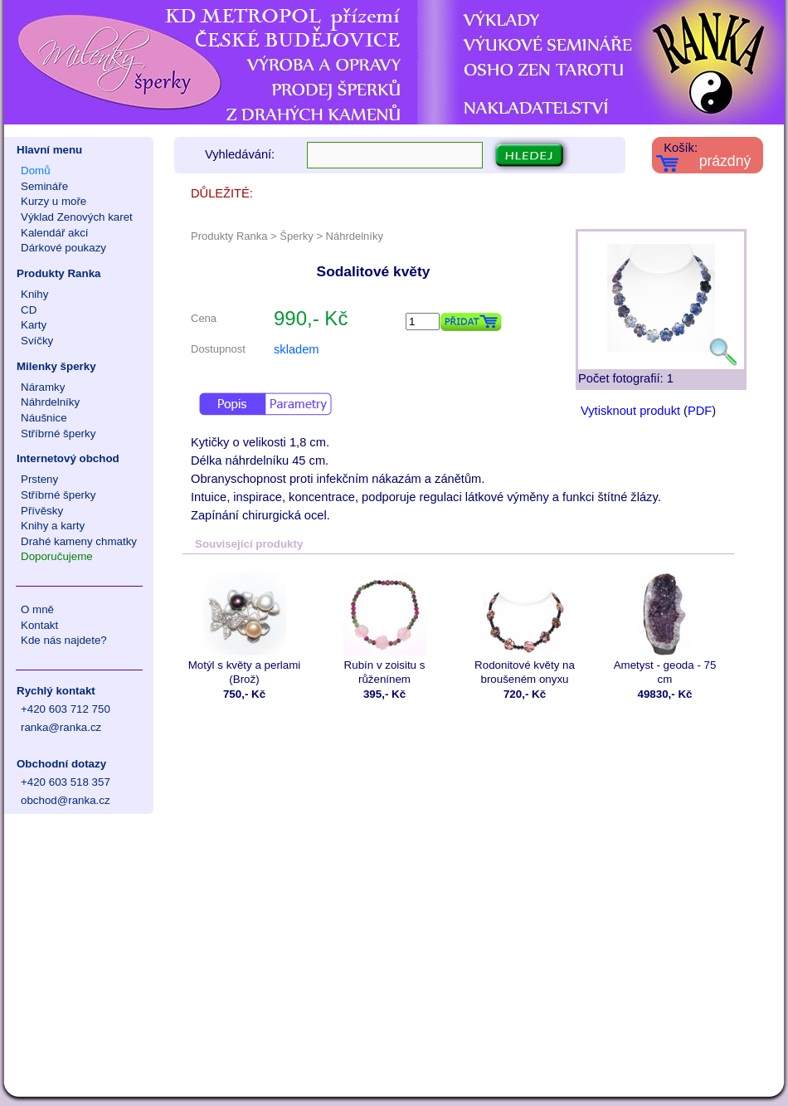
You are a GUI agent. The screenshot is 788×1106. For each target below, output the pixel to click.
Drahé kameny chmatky (79, 541)
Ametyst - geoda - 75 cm (665, 628)
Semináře (44, 186)
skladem (296, 349)
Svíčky (37, 340)
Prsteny (39, 479)
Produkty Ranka (58, 273)
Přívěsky (42, 510)
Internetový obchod (68, 458)
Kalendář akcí (55, 233)
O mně (37, 609)
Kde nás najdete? (64, 640)
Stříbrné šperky (58, 433)
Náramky (43, 387)
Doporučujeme (57, 556)
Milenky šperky (56, 366)
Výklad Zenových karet (77, 217)
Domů (36, 170)
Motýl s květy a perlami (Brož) (244, 628)
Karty (33, 325)
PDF (700, 410)
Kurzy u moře (53, 201)
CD (28, 310)
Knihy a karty (53, 525)
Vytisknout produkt (630, 410)
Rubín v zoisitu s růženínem (384, 628)
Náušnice (44, 418)
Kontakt (39, 625)
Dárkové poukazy (63, 247)
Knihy (34, 294)
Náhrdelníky (50, 402)
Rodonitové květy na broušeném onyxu (525, 628)
